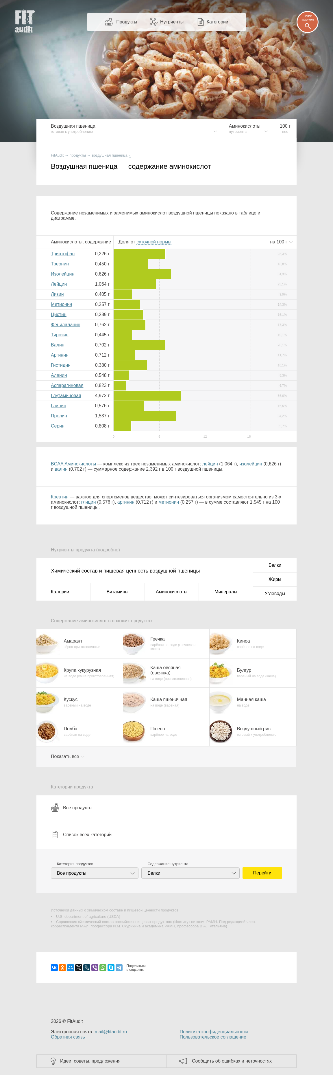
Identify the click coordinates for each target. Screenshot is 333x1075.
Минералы (225, 591)
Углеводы (275, 593)
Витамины (117, 591)
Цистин (58, 314)
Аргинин (60, 355)
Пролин (59, 415)
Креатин (60, 496)
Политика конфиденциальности (214, 1031)
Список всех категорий (81, 834)
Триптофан (63, 253)
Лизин (57, 294)
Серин (57, 425)
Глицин (58, 405)
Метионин (61, 304)
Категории (217, 21)
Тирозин (60, 334)
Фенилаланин (65, 324)
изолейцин (250, 463)
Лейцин (59, 284)
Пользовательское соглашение (213, 1036)
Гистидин (61, 365)
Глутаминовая (66, 395)
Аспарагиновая (67, 385)
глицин (88, 502)
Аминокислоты (171, 591)
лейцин (210, 463)
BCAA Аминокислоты (73, 463)
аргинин (125, 502)
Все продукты (71, 808)
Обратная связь (68, 1036)
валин (61, 469)
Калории (60, 591)
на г (279, 241)
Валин (57, 344)
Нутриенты (172, 21)
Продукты (126, 21)
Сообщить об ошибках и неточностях (232, 1061)
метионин (168, 502)
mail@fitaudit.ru (111, 1031)
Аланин (59, 375)
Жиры (275, 579)
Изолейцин (62, 273)
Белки (275, 565)
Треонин (60, 263)
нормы (153, 241)
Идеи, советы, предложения (90, 1061)
